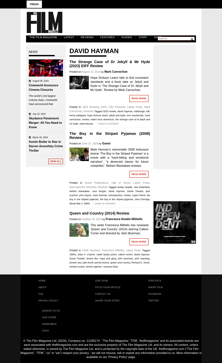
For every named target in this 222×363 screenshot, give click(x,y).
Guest (106, 143)
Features (107, 37)
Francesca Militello (113, 250)
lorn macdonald (135, 115)
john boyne (85, 195)
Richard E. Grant (140, 262)
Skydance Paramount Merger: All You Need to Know (45, 123)
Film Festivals (117, 107)
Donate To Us (51, 310)
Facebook (154, 294)
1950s (72, 254)
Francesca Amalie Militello (124, 219)
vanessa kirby (110, 266)
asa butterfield (141, 187)
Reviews (87, 37)
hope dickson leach (97, 115)
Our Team (101, 280)
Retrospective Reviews (82, 187)
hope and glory (108, 258)
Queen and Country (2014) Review (99, 213)
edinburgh (139, 111)
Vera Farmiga (142, 199)
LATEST (69, 37)
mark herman (100, 195)
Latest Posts (134, 107)
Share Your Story (107, 300)
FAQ (40, 294)
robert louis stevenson (102, 119)
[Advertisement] (174, 103)
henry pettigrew (77, 115)
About (42, 287)
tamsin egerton (94, 266)
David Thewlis (135, 191)
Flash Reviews (91, 250)
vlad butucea (86, 123)
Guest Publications (96, 182)
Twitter (153, 300)
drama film (92, 258)
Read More (139, 98)
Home (42, 280)
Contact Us (102, 294)
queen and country (120, 262)
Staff (143, 37)
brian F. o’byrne (86, 254)
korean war (75, 262)
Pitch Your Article (108, 287)
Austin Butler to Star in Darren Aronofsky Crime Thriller (46, 146)
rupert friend (138, 195)
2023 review (109, 111)
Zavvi (45, 330)
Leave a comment (108, 123)
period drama (102, 262)
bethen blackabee (79, 191)
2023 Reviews (90, 107)
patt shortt (88, 262)
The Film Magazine (43, 37)
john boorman (125, 258)
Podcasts (154, 280)
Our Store (49, 317)
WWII (87, 203)
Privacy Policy (48, 300)
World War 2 (76, 203)
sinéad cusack (77, 266)
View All (56, 161)
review (85, 119)
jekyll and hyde (117, 115)
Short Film (155, 287)
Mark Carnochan (115, 71)
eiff (147, 111)
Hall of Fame (121, 182)
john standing (142, 258)
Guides (127, 37)
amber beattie (124, 187)
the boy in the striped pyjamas (116, 199)
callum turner (125, 254)
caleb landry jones (107, 254)
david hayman (125, 111)
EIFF (104, 107)
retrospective (115, 195)
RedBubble (49, 324)
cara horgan (99, 191)
